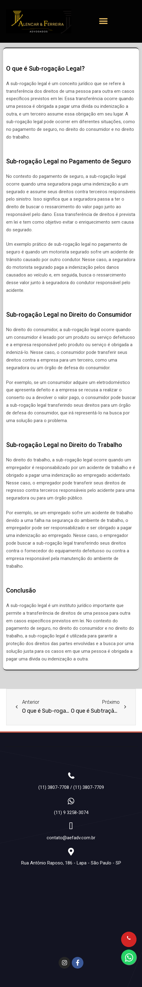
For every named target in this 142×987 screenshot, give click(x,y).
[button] (103, 21)
